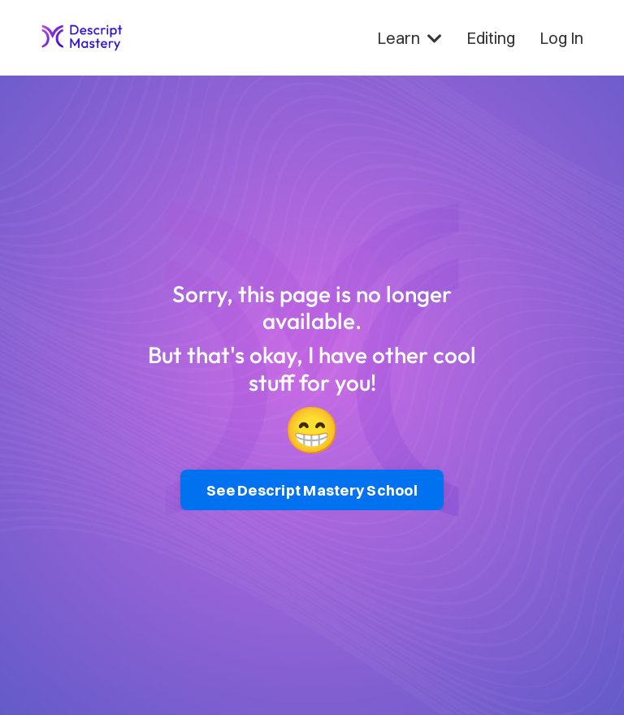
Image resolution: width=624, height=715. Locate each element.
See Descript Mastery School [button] (312, 490)
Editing (490, 38)
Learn (409, 38)
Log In (561, 38)
